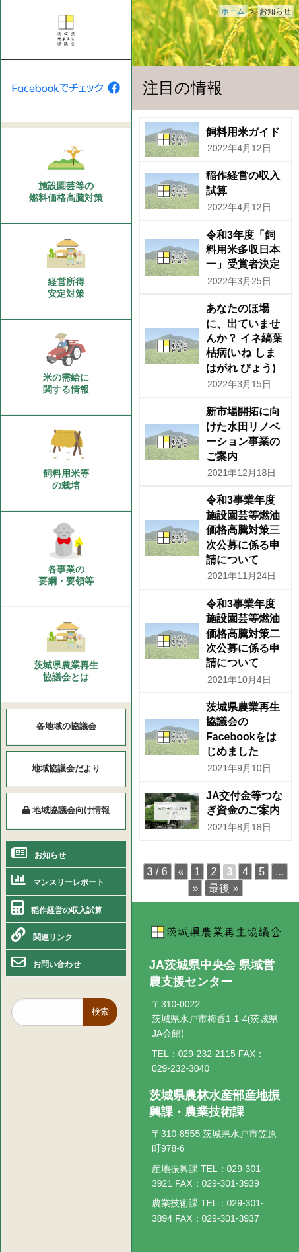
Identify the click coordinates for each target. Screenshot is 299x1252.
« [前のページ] (181, 871)
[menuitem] (66, 176)
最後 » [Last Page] (223, 888)
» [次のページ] (195, 888)
